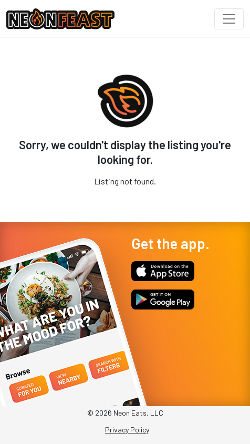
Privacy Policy (127, 429)
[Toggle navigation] (229, 18)
